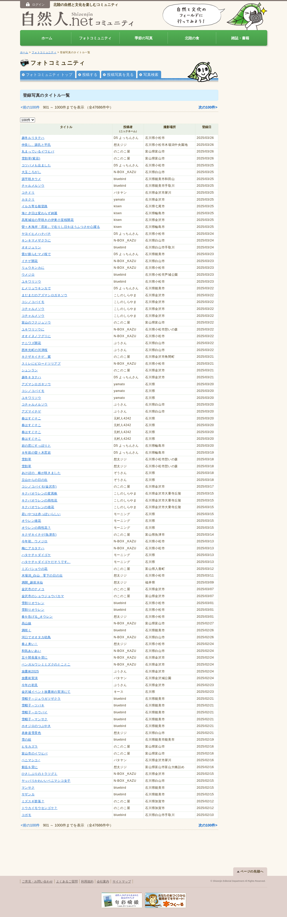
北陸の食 (192, 38)
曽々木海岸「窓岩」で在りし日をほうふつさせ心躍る (61, 227)
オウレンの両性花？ (36, 527)
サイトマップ (121, 881)
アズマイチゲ (31, 411)
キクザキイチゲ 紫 (36, 356)
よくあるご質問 (67, 881)
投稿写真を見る (120, 75)
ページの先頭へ (250, 871)
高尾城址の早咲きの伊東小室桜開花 (48, 220)
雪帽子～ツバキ (33, 705)
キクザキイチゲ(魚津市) (39, 534)
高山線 (26, 623)
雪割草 (26, 459)
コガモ (26, 815)
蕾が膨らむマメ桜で (36, 254)
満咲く (26, 630)
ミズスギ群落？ (33, 801)
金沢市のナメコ (33, 589)
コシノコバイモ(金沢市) (39, 486)
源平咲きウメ (31, 179)
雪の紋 (26, 739)
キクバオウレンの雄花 (38, 507)
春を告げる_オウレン (37, 616)
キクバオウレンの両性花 (40, 500)
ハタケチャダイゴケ (36, 555)
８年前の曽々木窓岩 (36, 452)
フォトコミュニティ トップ (49, 75)
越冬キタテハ (31, 377)
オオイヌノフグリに (36, 336)
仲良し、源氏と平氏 (36, 145)
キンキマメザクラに (36, 240)
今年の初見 (30, 685)
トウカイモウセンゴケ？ (40, 808)
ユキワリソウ (31, 281)
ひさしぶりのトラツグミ (40, 774)
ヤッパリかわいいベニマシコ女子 (46, 781)
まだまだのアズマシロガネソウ (44, 295)
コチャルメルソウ (35, 404)
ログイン (35, 4)
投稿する (90, 75)
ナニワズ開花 (31, 343)
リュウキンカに (33, 267)
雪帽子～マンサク (35, 719)
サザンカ (28, 794)
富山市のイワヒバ (35, 753)
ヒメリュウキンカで (36, 288)
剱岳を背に (30, 767)
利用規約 (87, 881)
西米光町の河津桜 (35, 350)
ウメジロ (28, 274)
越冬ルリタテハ (33, 138)
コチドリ (28, 192)
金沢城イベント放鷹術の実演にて (46, 692)
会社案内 (103, 881)
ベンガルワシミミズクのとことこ (46, 664)
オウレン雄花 (31, 521)
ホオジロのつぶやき (36, 726)
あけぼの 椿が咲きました (41, 473)
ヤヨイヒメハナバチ (36, 234)
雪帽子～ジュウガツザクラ (41, 698)
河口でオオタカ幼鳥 (36, 637)
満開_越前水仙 (32, 582)
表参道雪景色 (31, 733)
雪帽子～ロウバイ (35, 712)
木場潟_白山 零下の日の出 (42, 575)
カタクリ (28, 199)
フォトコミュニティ (95, 38)
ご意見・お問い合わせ (37, 881)
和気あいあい (31, 651)
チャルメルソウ (33, 185)
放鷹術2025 (30, 671)
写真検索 (151, 75)
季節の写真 (144, 38)
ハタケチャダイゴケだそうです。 (46, 562)
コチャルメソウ (33, 309)
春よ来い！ (30, 644)
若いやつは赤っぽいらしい (41, 514)
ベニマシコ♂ (31, 760)
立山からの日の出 (35, 480)
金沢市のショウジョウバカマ (43, 596)
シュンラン (30, 370)
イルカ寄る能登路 (35, 206)
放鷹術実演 (30, 678)
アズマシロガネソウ (36, 384)
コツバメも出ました (36, 165)
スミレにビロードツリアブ (41, 363)
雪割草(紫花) (31, 158)
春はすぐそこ (31, 418)
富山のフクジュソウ (36, 322)
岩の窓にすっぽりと (36, 445)
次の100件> (208, 107)
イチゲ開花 (30, 261)
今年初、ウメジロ (35, 541)
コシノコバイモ (33, 302)
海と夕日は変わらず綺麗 (40, 213)
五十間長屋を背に (35, 657)
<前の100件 (30, 107)
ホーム (46, 38)
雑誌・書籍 (240, 38)
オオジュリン (31, 247)
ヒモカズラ (30, 746)
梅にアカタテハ (33, 548)
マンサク (28, 787)
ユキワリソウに (33, 329)
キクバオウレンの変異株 (40, 493)
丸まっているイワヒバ (38, 151)
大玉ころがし (31, 172)
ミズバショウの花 (35, 569)
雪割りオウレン (33, 603)
